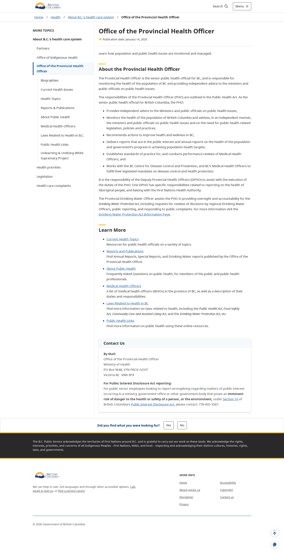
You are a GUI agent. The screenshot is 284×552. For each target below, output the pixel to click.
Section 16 (230, 399)
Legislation (45, 176)
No (182, 425)
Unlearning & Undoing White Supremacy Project (62, 155)
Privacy (184, 504)
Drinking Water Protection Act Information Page (134, 214)
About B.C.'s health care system (91, 17)
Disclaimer (186, 497)
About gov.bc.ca (189, 490)
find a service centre (71, 491)
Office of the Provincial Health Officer (60, 68)
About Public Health (55, 117)
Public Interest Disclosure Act (152, 404)
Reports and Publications (125, 251)
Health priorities (49, 167)
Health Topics (51, 99)
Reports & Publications (58, 108)
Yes (168, 425)
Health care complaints (54, 186)
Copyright (226, 490)
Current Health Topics (122, 239)
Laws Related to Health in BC (127, 303)
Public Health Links (55, 144)
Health (55, 17)
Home (38, 17)
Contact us (227, 497)
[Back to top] (274, 532)
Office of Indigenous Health (57, 57)
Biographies (50, 80)
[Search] (221, 6)
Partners (43, 48)
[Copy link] (274, 544)
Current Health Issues (57, 89)
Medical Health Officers (58, 126)
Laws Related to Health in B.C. (62, 135)
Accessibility (228, 483)
